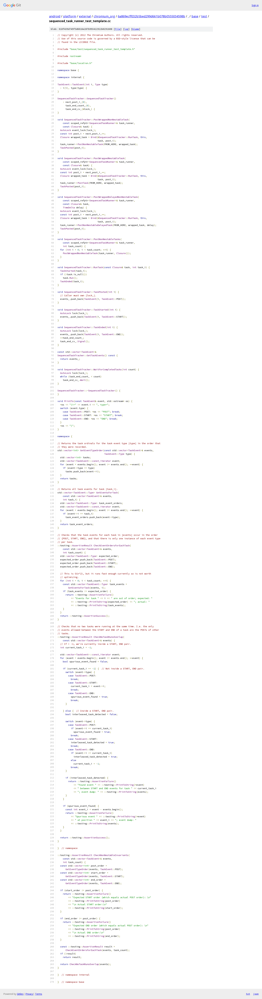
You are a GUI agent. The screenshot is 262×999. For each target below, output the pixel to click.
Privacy (29, 993)
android (54, 16)
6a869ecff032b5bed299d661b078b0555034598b (151, 16)
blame (135, 29)
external (85, 16)
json (256, 993)
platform (69, 16)
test (204, 16)
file (117, 29)
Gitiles (20, 993)
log (126, 29)
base (194, 16)
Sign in (255, 5)
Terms (38, 993)
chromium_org (104, 16)
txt (248, 993)
